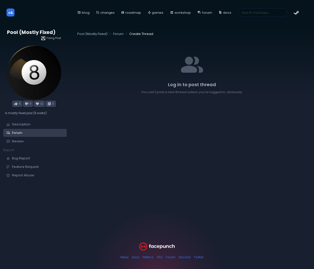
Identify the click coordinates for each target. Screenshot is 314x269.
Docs (136, 257)
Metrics (148, 257)
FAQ (159, 257)
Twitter (199, 257)
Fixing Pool (51, 38)
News (124, 257)
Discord (184, 257)
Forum (171, 257)
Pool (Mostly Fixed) (31, 32)
